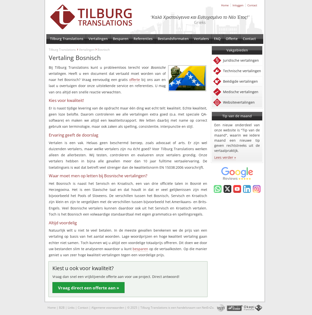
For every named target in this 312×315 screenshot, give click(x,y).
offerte (134, 79)
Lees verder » (225, 157)
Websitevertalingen (239, 102)
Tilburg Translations (66, 38)
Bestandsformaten (173, 38)
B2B (62, 307)
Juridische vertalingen (241, 60)
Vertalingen (98, 38)
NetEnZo (208, 307)
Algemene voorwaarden (107, 307)
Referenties (143, 38)
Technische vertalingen (242, 71)
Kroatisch (125, 183)
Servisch (102, 183)
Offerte (232, 38)
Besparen (120, 38)
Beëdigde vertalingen (240, 81)
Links (71, 307)
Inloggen (238, 5)
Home (225, 5)
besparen (140, 248)
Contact (252, 5)
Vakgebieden (237, 50)
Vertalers (201, 38)
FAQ (217, 38)
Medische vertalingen (240, 91)
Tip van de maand (237, 116)
